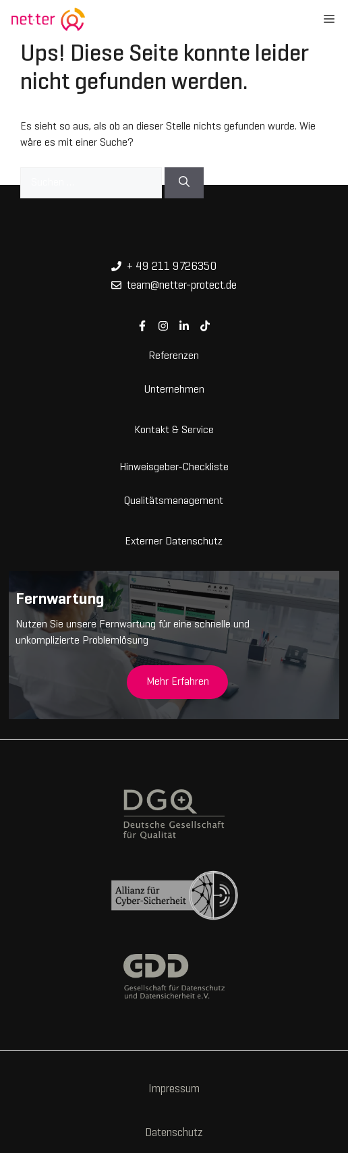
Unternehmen (174, 388)
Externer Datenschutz (174, 540)
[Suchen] (184, 182)
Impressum (174, 1089)
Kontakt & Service (174, 429)
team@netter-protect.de (182, 286)
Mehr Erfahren (177, 682)
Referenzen (173, 354)
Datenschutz (174, 1133)
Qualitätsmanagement (173, 500)
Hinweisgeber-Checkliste (174, 466)
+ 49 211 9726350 (171, 267)
